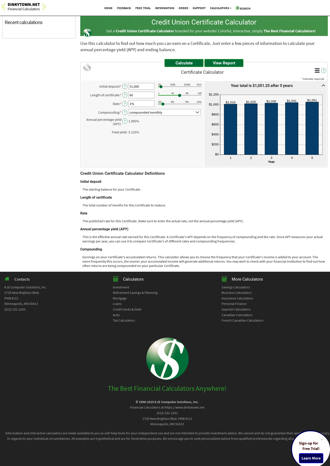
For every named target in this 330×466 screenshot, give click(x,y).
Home (108, 8)
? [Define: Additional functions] (324, 70)
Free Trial (143, 8)
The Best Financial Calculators (289, 31)
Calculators (219, 8)
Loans (117, 303)
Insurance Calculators (237, 298)
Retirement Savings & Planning (135, 292)
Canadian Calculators (237, 315)
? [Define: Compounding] (125, 112)
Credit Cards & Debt (127, 309)
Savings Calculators (236, 287)
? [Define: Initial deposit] (125, 86)
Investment (121, 287)
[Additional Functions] (317, 70)
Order (183, 8)
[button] (265, 85)
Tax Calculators (124, 320)
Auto (116, 315)
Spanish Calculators (236, 309)
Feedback (124, 8)
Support (199, 8)
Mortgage (120, 298)
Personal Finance (234, 303)
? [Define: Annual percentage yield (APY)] (125, 121)
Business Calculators (237, 292)
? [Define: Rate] (125, 103)
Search (243, 8)
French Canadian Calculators (242, 320)
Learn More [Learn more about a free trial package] (311, 458)
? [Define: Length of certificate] (125, 95)
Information (164, 8)
